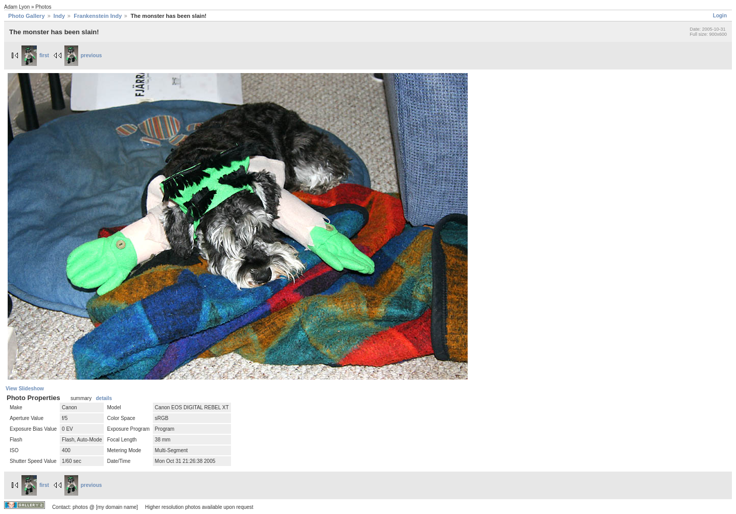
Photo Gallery (26, 16)
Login (720, 15)
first (35, 55)
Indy (59, 16)
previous (83, 55)
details (104, 398)
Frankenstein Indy (98, 16)
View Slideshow (25, 388)
